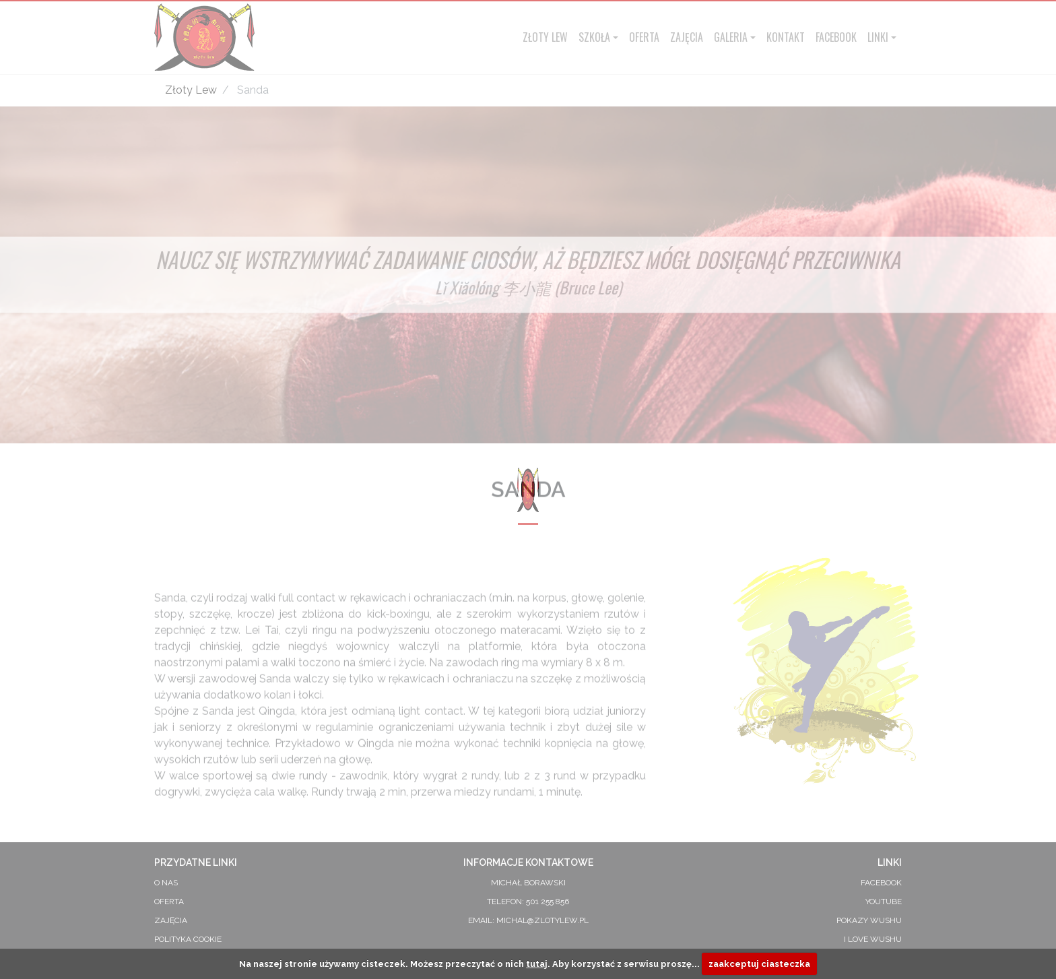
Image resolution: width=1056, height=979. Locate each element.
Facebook (836, 37)
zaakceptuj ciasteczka (759, 964)
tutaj (537, 964)
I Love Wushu (873, 939)
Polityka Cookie (188, 939)
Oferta (644, 37)
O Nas (166, 882)
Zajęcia (686, 37)
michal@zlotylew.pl (542, 920)
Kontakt (785, 37)
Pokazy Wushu (869, 920)
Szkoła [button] (594, 37)
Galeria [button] (731, 37)
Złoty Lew (545, 37)
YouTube (883, 901)
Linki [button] (877, 37)
